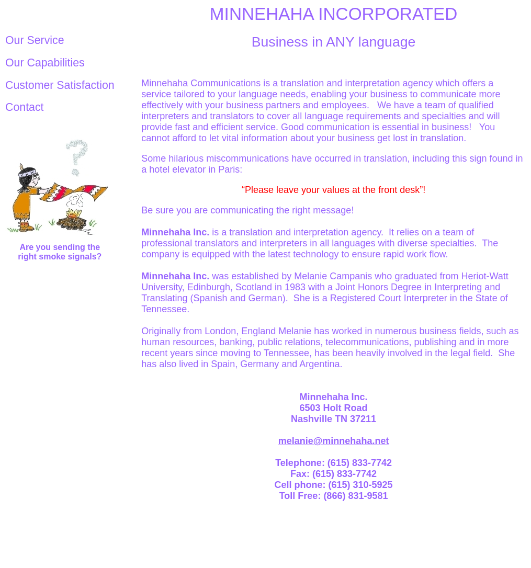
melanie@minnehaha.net (333, 441)
